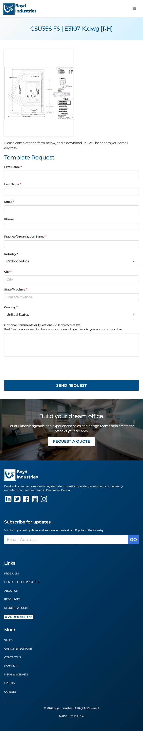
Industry (10, 254)
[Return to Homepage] (19, 8)
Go (133, 539)
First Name (12, 167)
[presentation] (34, 368)
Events (9, 683)
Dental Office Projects (21, 582)
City (6, 272)
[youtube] (35, 500)
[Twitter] (17, 500)
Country (10, 307)
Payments (11, 665)
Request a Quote (71, 441)
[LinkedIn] (8, 500)
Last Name (11, 184)
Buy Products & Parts (18, 617)
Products (11, 573)
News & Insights (16, 674)
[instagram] (44, 500)
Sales (8, 640)
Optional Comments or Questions (63, 327)
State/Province (14, 289)
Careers (10, 691)
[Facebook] (26, 500)
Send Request (71, 385)
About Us (11, 590)
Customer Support (18, 648)
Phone (9, 219)
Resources (12, 599)
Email (8, 202)
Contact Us (12, 657)
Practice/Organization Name (24, 236)
